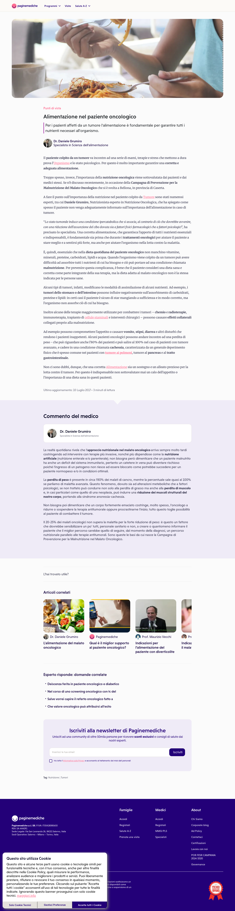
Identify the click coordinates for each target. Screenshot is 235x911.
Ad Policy (196, 831)
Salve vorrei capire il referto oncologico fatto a (80, 699)
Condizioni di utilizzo (22, 895)
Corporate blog (200, 825)
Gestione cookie (56, 895)
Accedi (123, 819)
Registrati (124, 825)
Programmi (52, 5)
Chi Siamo (197, 819)
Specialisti (161, 837)
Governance (198, 864)
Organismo (62, 163)
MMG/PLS (161, 831)
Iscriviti (177, 752)
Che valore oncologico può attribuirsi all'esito (79, 706)
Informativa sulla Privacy (74, 760)
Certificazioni (198, 843)
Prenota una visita (129, 837)
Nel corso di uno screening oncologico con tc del (81, 691)
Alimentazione (116, 367)
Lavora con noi (199, 849)
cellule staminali (96, 317)
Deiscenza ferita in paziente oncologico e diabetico (83, 684)
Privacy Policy (40, 895)
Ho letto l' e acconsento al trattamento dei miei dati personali (92, 760)
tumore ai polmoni (118, 353)
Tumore (149, 197)
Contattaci (197, 837)
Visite (68, 5)
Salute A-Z (82, 5)
